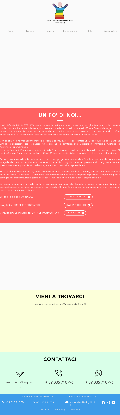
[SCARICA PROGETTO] (78, 205)
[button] (50, 31)
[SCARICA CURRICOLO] (78, 196)
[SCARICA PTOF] (75, 213)
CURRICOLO (27, 197)
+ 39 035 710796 (59, 383)
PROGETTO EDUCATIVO (27, 205)
